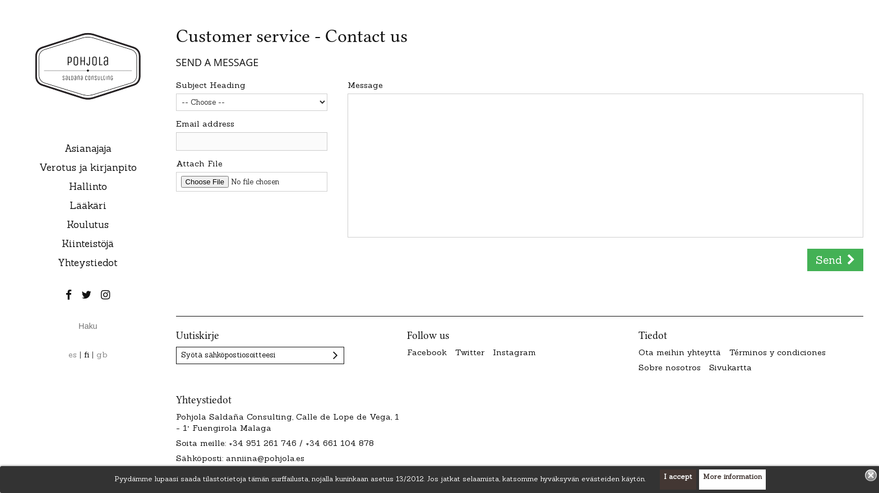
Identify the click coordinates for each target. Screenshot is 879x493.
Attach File (199, 164)
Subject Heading (211, 85)
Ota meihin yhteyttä (680, 352)
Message (365, 85)
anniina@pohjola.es (265, 458)
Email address (205, 124)
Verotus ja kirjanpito (88, 167)
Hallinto (88, 186)
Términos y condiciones (777, 352)
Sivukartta (730, 367)
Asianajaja (88, 148)
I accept (678, 476)
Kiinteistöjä (88, 244)
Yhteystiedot (88, 263)
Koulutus (88, 224)
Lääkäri (88, 205)
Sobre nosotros (670, 367)
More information (732, 476)
